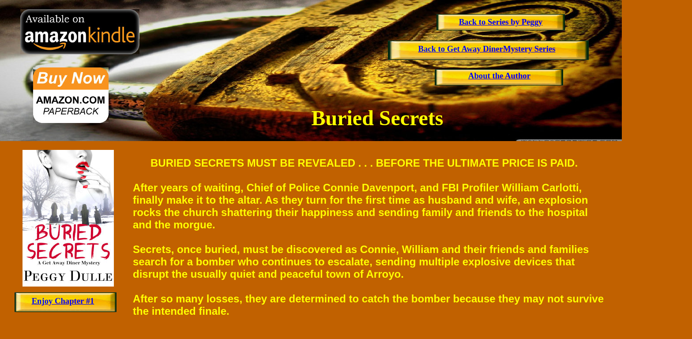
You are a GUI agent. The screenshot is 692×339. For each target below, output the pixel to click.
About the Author (499, 75)
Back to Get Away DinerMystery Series (486, 48)
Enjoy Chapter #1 (63, 300)
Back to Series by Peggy (501, 21)
